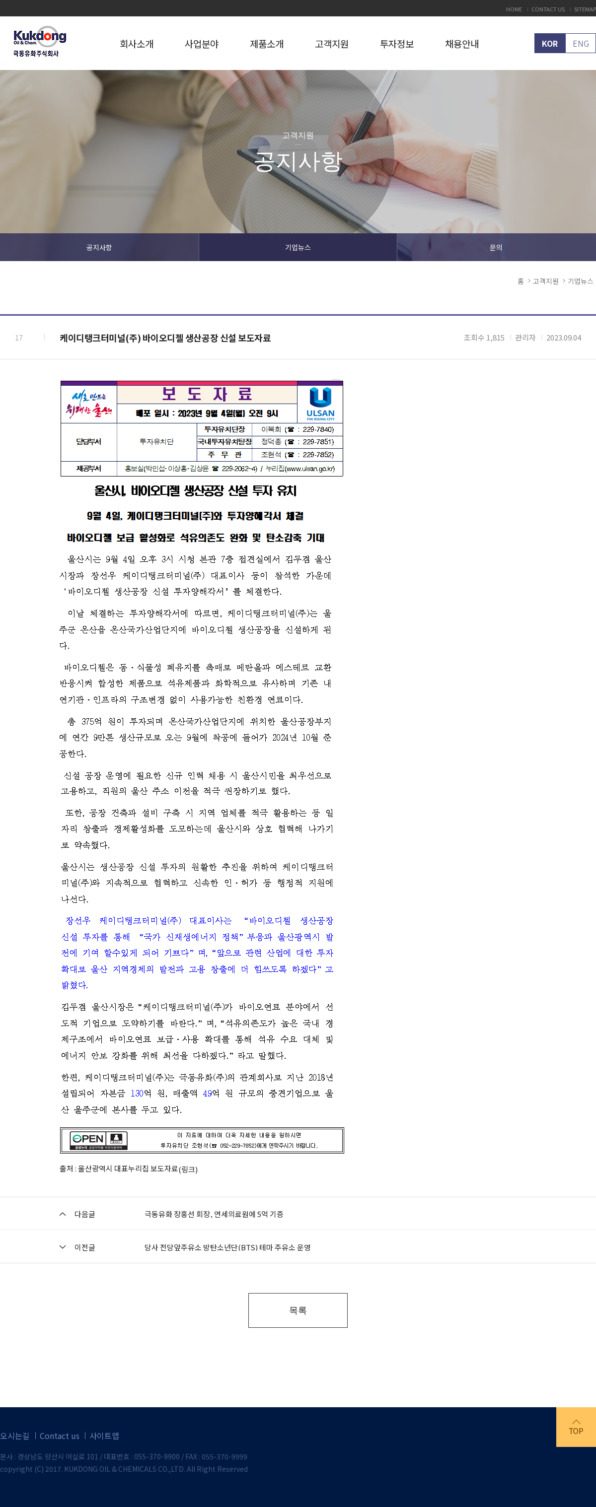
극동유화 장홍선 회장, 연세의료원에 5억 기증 (214, 1214)
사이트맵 (104, 1435)
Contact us (59, 1435)
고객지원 (332, 43)
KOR (550, 43)
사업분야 (202, 43)
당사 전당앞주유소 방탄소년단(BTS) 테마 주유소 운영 (228, 1247)
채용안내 (462, 43)
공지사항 (99, 247)
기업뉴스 (298, 247)
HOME (514, 9)
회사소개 (136, 43)
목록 (298, 1310)
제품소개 (267, 43)
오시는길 (15, 1435)
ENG (581, 43)
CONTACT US (548, 9)
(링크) (188, 1169)
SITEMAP (585, 9)
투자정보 (397, 43)
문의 (496, 247)
